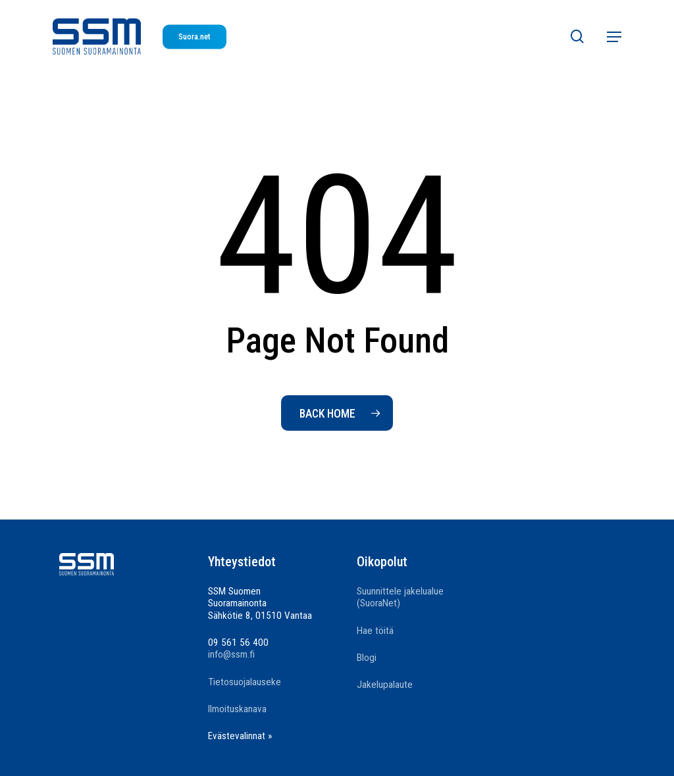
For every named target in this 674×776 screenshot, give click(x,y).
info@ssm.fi (231, 654)
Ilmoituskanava (237, 709)
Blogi (366, 658)
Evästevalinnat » (240, 736)
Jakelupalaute (385, 685)
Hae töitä (375, 631)
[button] (614, 36)
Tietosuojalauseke (244, 682)
